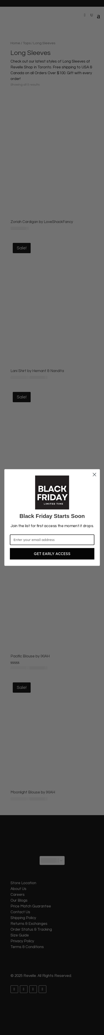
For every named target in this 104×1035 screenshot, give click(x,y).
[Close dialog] (94, 474)
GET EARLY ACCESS (52, 553)
